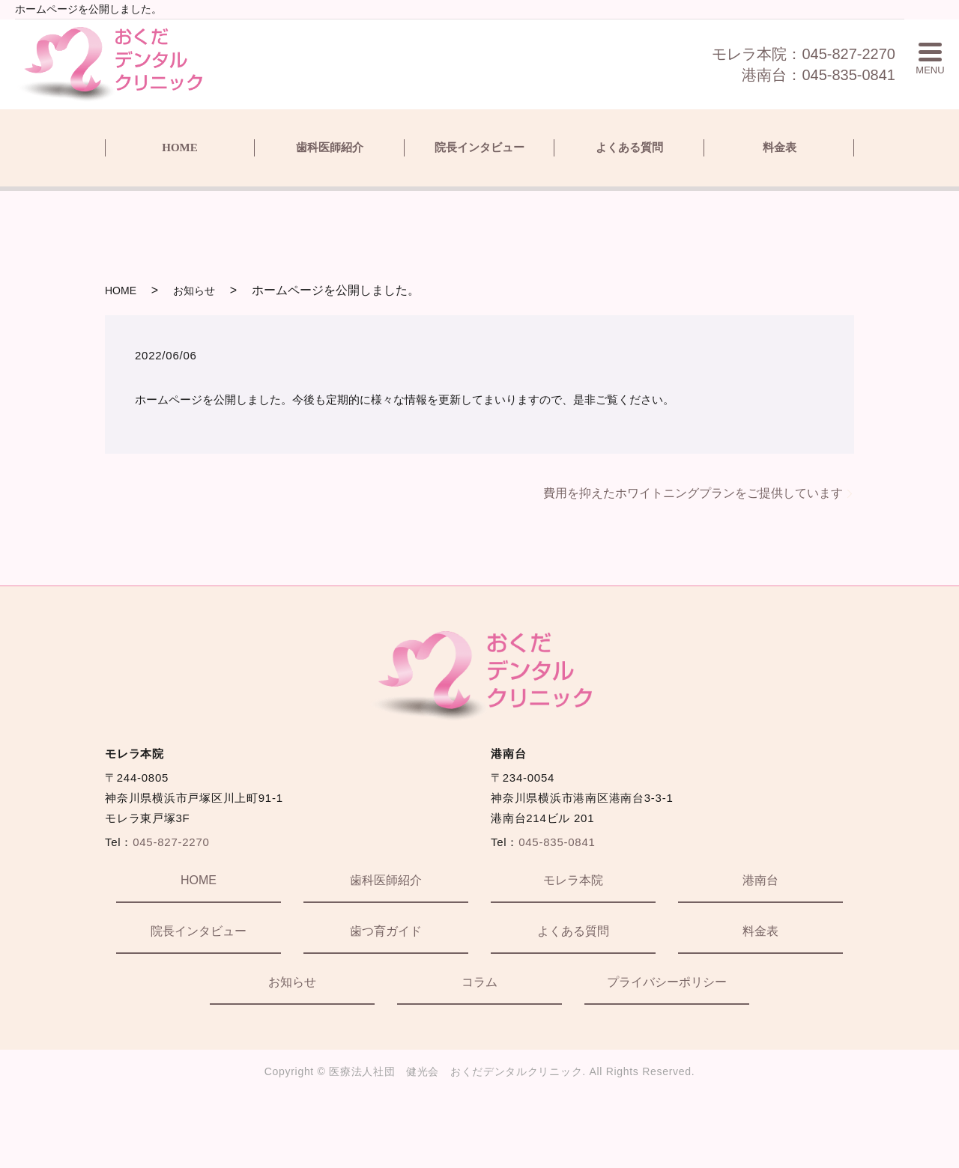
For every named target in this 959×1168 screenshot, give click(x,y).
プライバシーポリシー (667, 982)
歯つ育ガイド (386, 931)
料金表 (779, 147)
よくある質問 (629, 147)
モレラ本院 (573, 880)
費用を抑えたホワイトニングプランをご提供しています (693, 493)
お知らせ (194, 290)
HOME (180, 147)
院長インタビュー (479, 147)
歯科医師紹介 (329, 147)
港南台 (760, 880)
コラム (479, 982)
